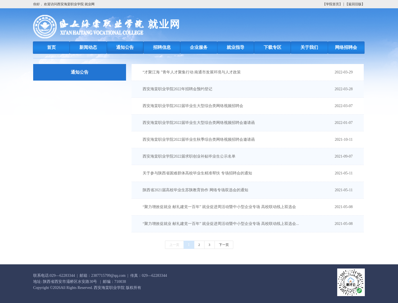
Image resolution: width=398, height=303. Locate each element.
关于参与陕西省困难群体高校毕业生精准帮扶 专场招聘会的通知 (197, 173)
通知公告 (79, 72)
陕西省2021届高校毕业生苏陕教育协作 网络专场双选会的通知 (195, 190)
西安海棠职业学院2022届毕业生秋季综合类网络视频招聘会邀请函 (199, 139)
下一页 (224, 245)
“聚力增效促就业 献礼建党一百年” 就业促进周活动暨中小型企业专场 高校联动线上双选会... (221, 224)
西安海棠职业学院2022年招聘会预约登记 (177, 89)
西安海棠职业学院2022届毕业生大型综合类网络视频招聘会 (193, 106)
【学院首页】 (332, 4)
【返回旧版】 (355, 4)
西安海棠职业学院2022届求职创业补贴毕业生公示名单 (189, 156)
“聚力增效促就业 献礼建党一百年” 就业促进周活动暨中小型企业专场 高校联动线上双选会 (219, 207)
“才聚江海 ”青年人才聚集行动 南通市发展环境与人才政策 (192, 72)
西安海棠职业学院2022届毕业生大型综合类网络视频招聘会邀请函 (199, 123)
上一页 (174, 245)
